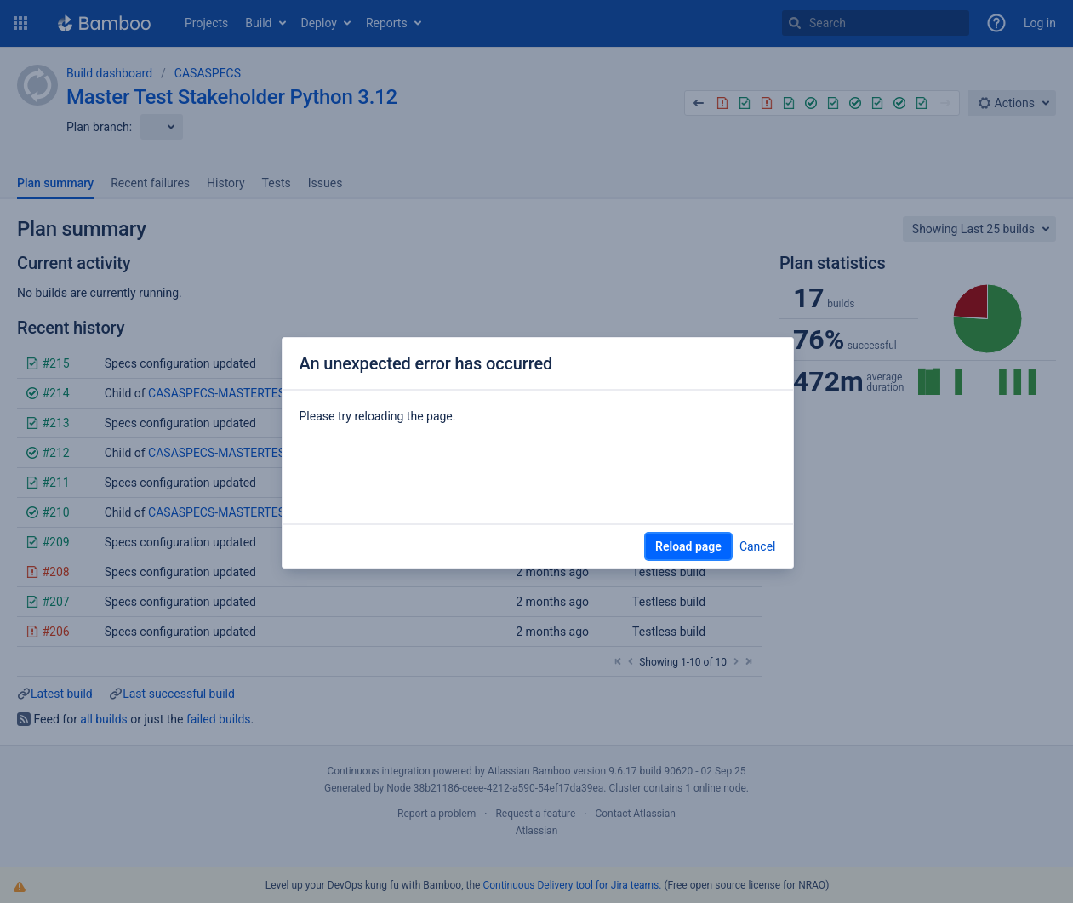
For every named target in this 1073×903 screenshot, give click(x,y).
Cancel (757, 546)
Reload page (688, 546)
